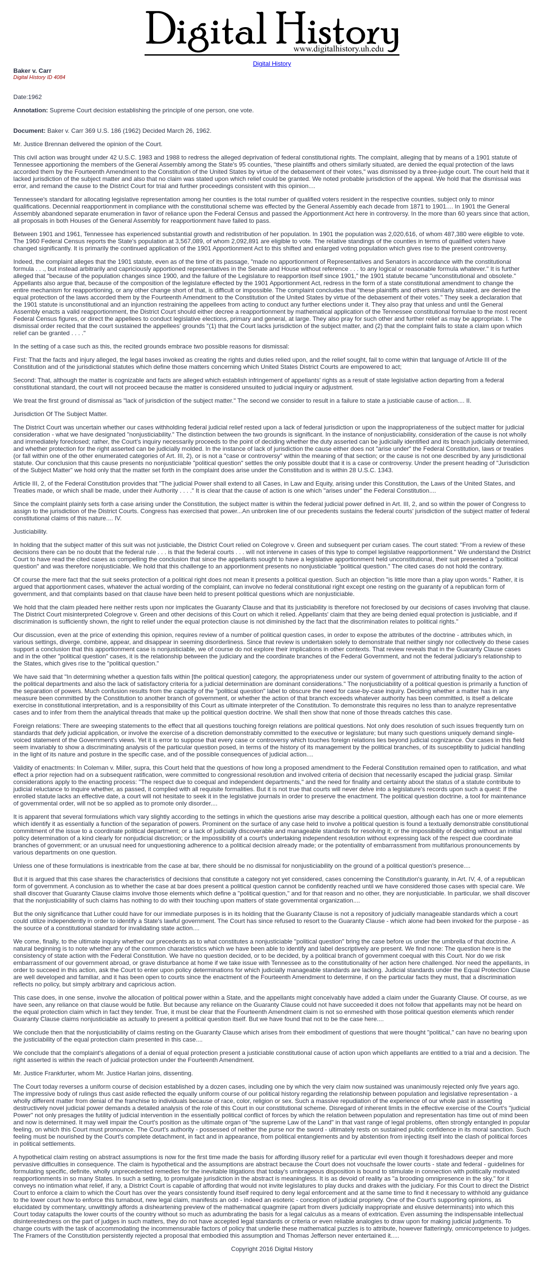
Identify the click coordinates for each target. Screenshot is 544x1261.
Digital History (272, 63)
